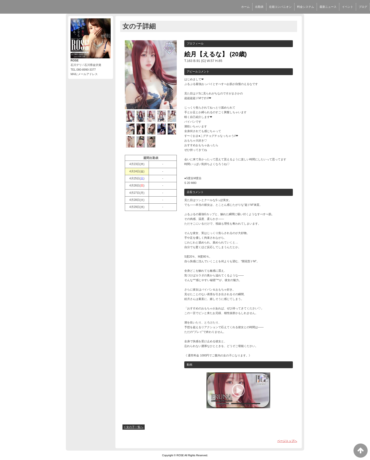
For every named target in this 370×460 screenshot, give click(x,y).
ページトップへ (287, 441)
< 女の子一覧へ (133, 427)
